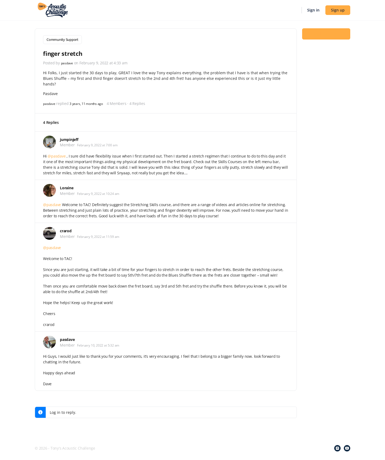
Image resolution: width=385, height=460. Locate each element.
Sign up (338, 10)
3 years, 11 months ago (92, 102)
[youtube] (347, 447)
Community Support (62, 39)
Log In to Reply (326, 37)
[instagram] (337, 447)
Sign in (313, 10)
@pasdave (57, 155)
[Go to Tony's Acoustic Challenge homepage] (53, 9)
